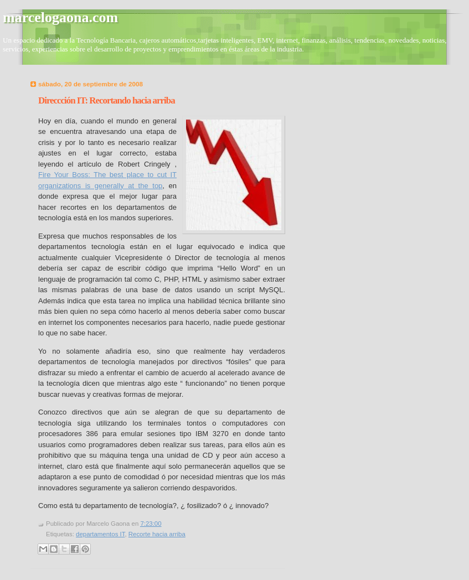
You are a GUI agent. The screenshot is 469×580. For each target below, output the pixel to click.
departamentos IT (100, 534)
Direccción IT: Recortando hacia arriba (106, 100)
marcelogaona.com (60, 17)
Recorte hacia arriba (156, 534)
